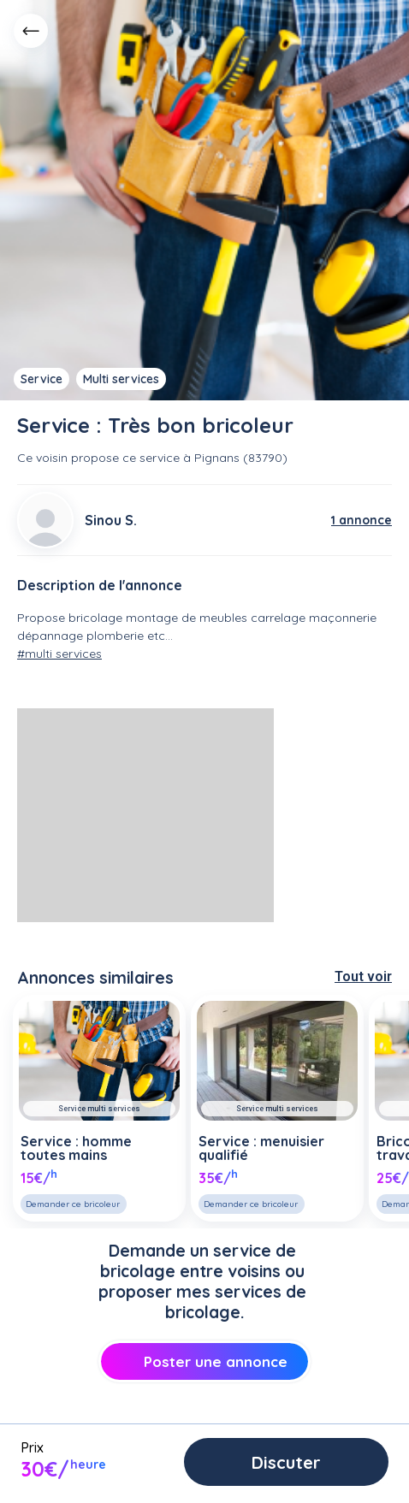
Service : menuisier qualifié (261, 1148)
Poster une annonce (204, 1362)
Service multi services (99, 1108)
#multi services (59, 653)
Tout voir (363, 976)
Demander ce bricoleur (73, 1204)
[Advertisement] (145, 815)
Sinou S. (111, 520)
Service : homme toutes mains (76, 1148)
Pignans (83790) (240, 457)
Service (41, 379)
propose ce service (125, 457)
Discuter (286, 1462)
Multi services (121, 379)
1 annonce (361, 520)
